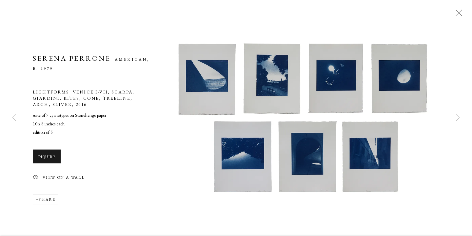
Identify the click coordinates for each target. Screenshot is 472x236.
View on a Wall (59, 179)
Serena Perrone (71, 59)
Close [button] (457, 15)
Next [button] (458, 118)
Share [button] (47, 200)
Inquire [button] (47, 158)
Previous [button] (14, 118)
